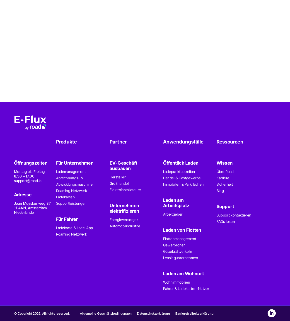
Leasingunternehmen (180, 257)
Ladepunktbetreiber (179, 171)
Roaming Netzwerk (71, 190)
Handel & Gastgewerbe (182, 178)
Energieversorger (124, 219)
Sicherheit (225, 184)
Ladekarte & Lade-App (74, 228)
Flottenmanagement (179, 238)
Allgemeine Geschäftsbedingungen (106, 313)
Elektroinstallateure (125, 189)
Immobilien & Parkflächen (183, 184)
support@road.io (28, 180)
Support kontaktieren (234, 215)
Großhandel (119, 183)
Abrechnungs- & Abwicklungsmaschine (74, 181)
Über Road (225, 171)
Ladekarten (65, 197)
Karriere (223, 178)
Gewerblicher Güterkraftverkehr (177, 248)
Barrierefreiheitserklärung (194, 313)
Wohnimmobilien (176, 282)
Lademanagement (71, 171)
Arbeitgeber (173, 214)
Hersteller (118, 177)
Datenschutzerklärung (153, 313)
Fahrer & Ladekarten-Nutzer (186, 288)
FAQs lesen (226, 221)
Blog (220, 190)
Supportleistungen (71, 203)
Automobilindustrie (125, 226)
